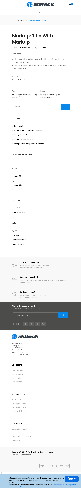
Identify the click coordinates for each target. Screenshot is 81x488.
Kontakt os (16, 440)
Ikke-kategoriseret (21, 208)
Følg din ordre (17, 382)
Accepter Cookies (72, 479)
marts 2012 (18, 185)
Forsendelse (17, 433)
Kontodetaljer (17, 370)
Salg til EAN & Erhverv (20, 407)
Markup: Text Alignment (23, 139)
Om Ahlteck (16, 400)
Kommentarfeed (19, 240)
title (25, 80)
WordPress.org (18, 244)
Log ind (14, 231)
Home (13, 20)
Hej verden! (18, 126)
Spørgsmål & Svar (19, 411)
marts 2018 (18, 176)
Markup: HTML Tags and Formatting (28, 130)
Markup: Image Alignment (24, 135)
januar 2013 (18, 181)
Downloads (16, 378)
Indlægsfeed (17, 235)
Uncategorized (22, 20)
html (20, 80)
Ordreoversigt (17, 374)
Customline (41, 48)
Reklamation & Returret (21, 437)
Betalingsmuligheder (20, 404)
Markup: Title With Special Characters (29, 144)
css (15, 80)
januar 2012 (18, 189)
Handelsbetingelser (20, 429)
